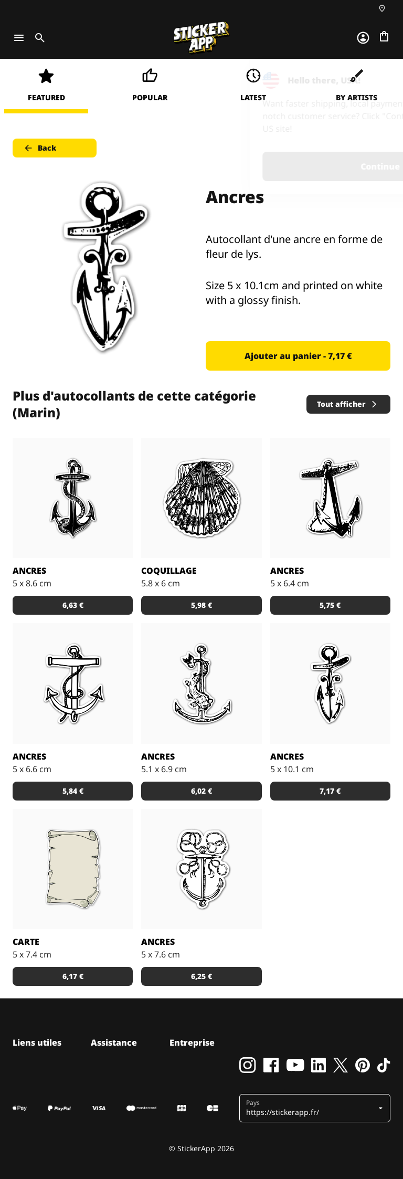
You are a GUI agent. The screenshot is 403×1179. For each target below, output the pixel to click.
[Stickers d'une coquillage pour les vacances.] (201, 498)
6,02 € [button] (201, 791)
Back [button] (39, 148)
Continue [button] (262, 166)
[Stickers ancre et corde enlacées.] (73, 498)
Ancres (29, 570)
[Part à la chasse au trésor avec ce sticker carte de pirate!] (73, 869)
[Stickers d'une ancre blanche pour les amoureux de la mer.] (201, 869)
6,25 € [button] (201, 976)
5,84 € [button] (72, 791)
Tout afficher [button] (347, 404)
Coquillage (169, 570)
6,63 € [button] (72, 605)
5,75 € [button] (330, 605)
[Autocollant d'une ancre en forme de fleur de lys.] (330, 683)
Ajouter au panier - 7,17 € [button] (298, 356)
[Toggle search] (37, 37)
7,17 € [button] (330, 791)
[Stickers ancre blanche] (73, 683)
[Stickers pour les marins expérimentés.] (201, 683)
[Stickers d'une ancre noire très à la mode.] (330, 498)
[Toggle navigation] (19, 37)
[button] (311, 1108)
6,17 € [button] (72, 976)
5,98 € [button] (201, 605)
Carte (26, 942)
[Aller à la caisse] (384, 36)
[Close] (371, 80)
